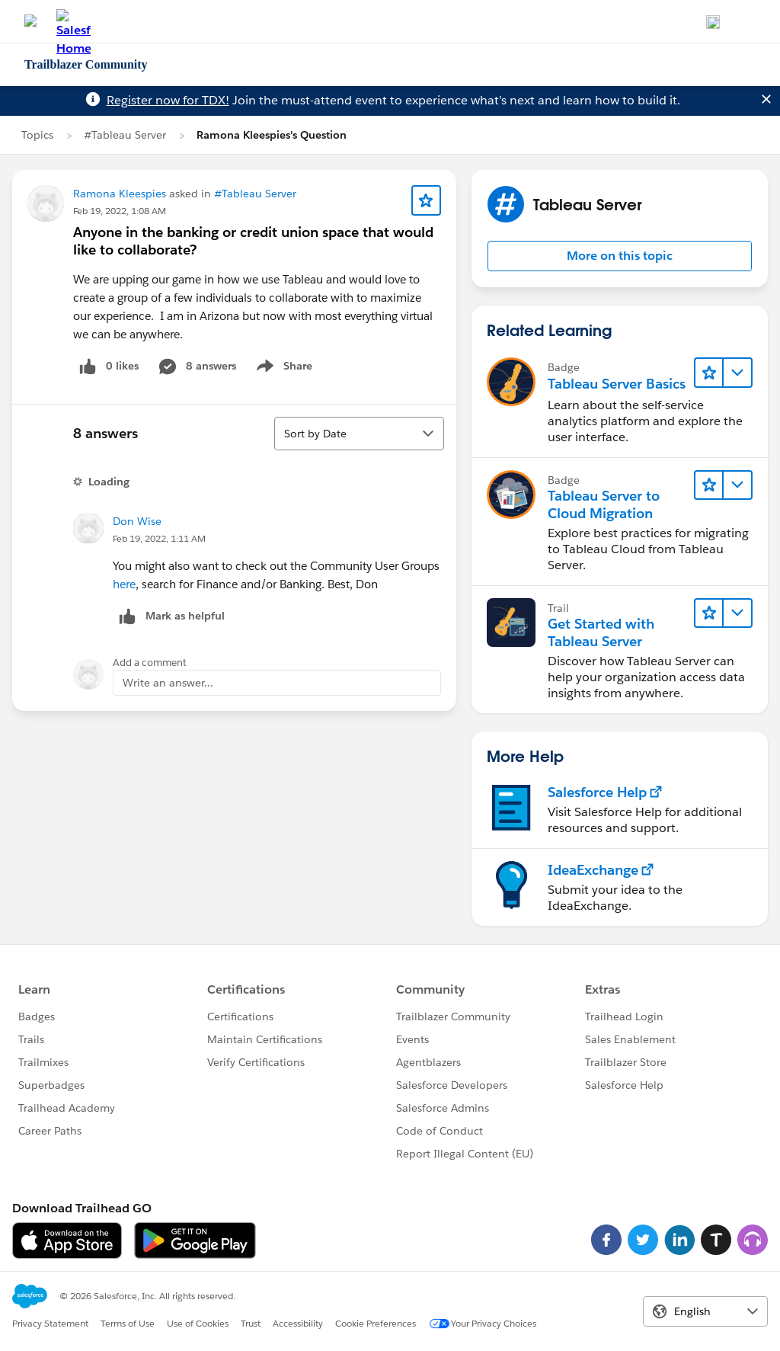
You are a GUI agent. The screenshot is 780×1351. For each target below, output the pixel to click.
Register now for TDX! (168, 100)
